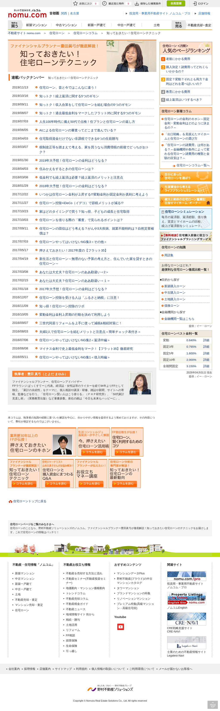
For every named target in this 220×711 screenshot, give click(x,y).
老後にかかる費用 (178, 59)
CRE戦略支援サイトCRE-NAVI (179, 629)
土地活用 (71, 624)
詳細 (206, 340)
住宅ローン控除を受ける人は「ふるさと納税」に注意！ (79, 297)
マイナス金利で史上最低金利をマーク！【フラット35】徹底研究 (86, 348)
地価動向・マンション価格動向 (85, 588)
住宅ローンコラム (85, 33)
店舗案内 (45, 668)
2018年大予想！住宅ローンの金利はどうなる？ (73, 186)
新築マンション (36, 25)
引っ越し (71, 651)
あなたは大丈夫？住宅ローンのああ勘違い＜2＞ (74, 272)
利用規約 (81, 668)
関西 (64, 13)
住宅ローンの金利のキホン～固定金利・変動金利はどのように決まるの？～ (186, 123)
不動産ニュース (76, 609)
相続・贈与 (73, 619)
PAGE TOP (213, 704)
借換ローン (171, 305)
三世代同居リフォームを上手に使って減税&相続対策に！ (80, 323)
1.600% (191, 353)
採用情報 (29, 668)
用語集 (168, 255)
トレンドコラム (76, 593)
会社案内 (14, 668)
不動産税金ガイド (77, 603)
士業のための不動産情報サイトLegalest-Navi (186, 653)
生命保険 (71, 645)
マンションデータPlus (131, 573)
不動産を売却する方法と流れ (84, 573)
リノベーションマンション (133, 598)
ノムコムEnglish (177, 607)
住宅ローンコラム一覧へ (193, 165)
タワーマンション (128, 588)
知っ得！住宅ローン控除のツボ (61, 306)
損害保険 (71, 640)
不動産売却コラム (77, 598)
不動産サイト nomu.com (24, 33)
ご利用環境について (141, 668)
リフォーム (73, 630)
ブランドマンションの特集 (133, 593)
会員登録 (175, 3)
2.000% (191, 359)
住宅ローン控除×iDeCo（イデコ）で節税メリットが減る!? (81, 203)
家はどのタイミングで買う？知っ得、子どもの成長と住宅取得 (84, 211)
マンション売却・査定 (29, 604)
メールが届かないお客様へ (175, 668)
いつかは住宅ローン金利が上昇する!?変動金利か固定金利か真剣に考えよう (93, 194)
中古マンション (67, 25)
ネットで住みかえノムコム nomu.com (27, 13)
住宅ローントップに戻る (29, 501)
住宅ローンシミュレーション (184, 211)
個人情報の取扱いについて (108, 668)
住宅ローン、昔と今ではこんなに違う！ (68, 87)
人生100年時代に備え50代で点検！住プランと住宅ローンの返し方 (87, 121)
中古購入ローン (174, 292)
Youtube (120, 627)
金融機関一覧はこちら (179, 318)
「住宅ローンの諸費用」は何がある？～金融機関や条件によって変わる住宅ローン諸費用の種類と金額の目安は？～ (186, 151)
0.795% (191, 346)
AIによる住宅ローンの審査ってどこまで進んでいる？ (77, 130)
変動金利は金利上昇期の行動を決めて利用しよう (74, 314)
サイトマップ (63, 668)
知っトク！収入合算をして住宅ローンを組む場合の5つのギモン (85, 104)
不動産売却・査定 (26, 599)
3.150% (191, 366)
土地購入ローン (174, 299)
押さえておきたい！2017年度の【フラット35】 (73, 250)
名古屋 (74, 13)
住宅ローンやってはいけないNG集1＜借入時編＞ (74, 357)
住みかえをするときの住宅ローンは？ (66, 169)
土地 (157, 25)
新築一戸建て (97, 25)
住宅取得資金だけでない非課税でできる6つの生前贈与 (78, 138)
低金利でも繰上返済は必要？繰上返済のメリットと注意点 (81, 177)
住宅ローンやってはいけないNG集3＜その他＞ (73, 242)
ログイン (200, 3)
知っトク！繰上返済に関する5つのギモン (69, 96)
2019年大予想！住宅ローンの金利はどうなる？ (73, 160)
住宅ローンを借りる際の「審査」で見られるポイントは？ (81, 220)
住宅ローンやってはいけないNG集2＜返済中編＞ (74, 340)
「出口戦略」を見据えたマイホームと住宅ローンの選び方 (186, 136)
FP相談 (70, 635)
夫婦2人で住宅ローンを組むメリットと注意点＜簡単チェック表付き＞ (90, 332)
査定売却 (197, 25)
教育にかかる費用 (178, 91)
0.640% (191, 340)
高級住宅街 (129, 608)
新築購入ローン (174, 286)
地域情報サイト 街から (80, 614)
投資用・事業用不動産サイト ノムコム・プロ (185, 585)
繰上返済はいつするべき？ (184, 99)
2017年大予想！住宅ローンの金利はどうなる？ (73, 289)
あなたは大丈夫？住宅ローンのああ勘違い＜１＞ (74, 280)
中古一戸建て (127, 25)
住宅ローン (56, 33)
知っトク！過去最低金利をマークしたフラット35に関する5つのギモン (90, 113)
